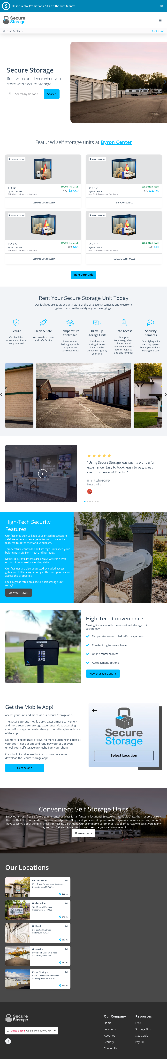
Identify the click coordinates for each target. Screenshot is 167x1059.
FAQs (138, 1023)
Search (51, 94)
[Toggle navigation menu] (161, 20)
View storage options (103, 673)
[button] (42, 473)
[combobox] (31, 1030)
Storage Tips (143, 1029)
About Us (109, 1035)
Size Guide (141, 1035)
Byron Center (116, 142)
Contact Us (110, 1048)
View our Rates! (19, 592)
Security (109, 1042)
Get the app (24, 768)
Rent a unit (158, 31)
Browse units (83, 833)
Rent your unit (83, 274)
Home (107, 1023)
